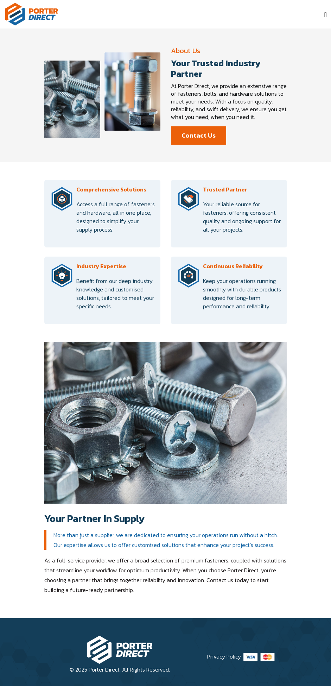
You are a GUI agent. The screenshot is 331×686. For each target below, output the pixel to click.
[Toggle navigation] (325, 15)
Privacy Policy (224, 656)
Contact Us (199, 135)
